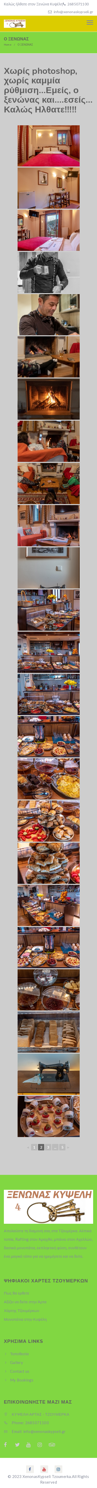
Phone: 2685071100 (26, 1422)
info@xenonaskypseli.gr (73, 12)
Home (7, 44)
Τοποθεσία (19, 1353)
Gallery (16, 1362)
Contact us (19, 1371)
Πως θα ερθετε (16, 1293)
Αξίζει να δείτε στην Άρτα (25, 1301)
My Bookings (21, 1380)
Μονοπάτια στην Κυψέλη (25, 1319)
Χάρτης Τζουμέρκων (21, 1310)
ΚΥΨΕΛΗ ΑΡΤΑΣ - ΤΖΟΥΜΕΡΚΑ (36, 1414)
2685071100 (78, 4)
